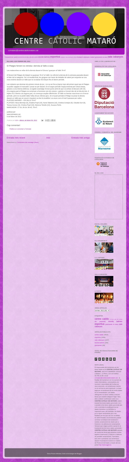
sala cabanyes (115, 56)
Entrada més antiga (80, 138)
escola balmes (44, 57)
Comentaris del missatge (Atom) (28, 142)
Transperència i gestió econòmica (15, 57)
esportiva (55, 56)
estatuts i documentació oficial (69, 57)
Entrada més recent (16, 138)
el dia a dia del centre (31, 57)
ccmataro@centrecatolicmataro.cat (106, 378)
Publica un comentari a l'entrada (20, 129)
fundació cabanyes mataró (86, 57)
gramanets (98, 57)
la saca (105, 57)
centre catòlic (102, 318)
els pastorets (100, 321)
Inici (48, 138)
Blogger (79, 453)
